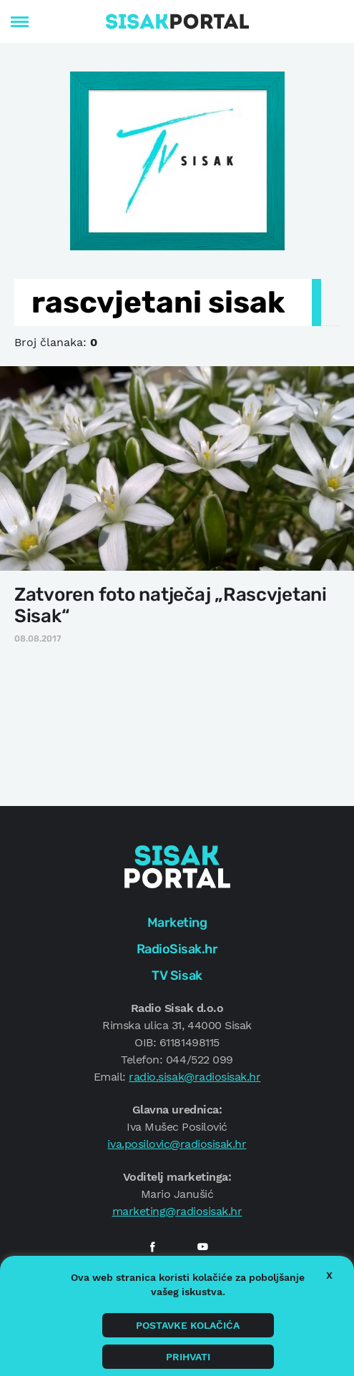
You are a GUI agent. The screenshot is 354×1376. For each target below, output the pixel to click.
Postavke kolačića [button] (188, 1325)
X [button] (329, 1275)
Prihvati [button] (188, 1356)
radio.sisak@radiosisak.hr (194, 1076)
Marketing (177, 922)
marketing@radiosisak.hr (177, 1211)
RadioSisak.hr (177, 949)
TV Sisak (177, 975)
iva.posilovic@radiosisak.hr (176, 1144)
